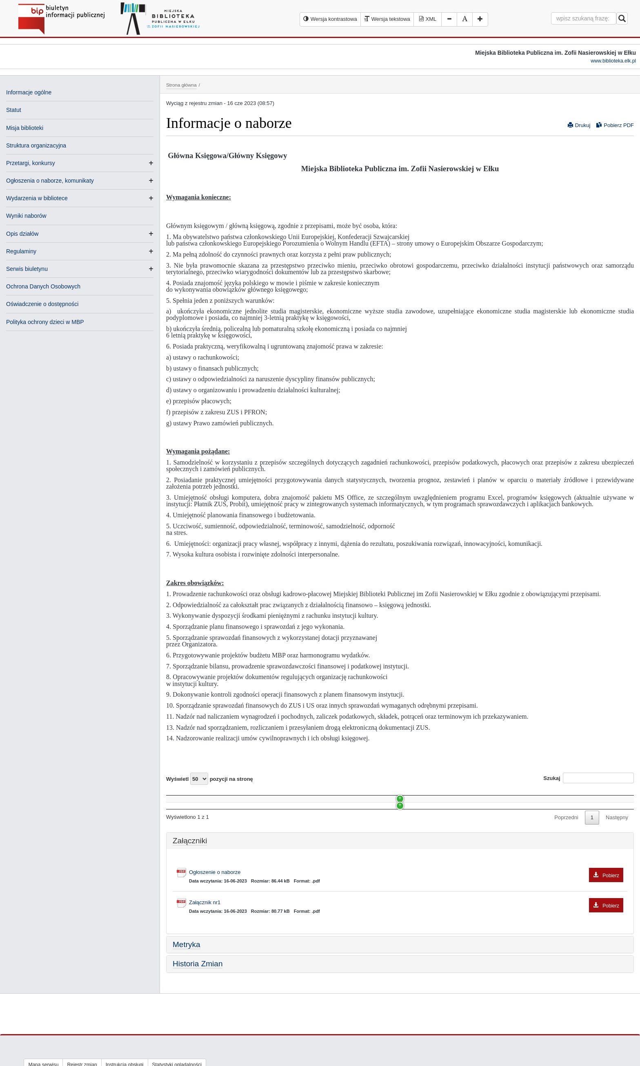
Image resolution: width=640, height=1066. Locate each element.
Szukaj (588, 778)
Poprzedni (566, 840)
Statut (13, 110)
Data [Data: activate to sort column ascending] (478, 794)
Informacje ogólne (28, 92)
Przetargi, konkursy (30, 163)
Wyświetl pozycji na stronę (209, 779)
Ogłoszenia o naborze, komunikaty (50, 180)
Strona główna (181, 84)
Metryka (186, 967)
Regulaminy (21, 251)
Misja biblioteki (24, 128)
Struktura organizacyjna (36, 145)
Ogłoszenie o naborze (406, 895)
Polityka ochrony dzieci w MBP (45, 322)
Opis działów (22, 234)
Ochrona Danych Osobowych (43, 286)
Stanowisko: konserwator (199, 810)
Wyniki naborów (26, 215)
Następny (617, 840)
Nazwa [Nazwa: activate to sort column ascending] (181, 794)
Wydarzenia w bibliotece (37, 198)
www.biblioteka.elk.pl (613, 61)
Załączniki (190, 863)
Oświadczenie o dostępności (42, 304)
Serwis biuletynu (27, 269)
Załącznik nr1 (406, 925)
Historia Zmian (197, 986)
